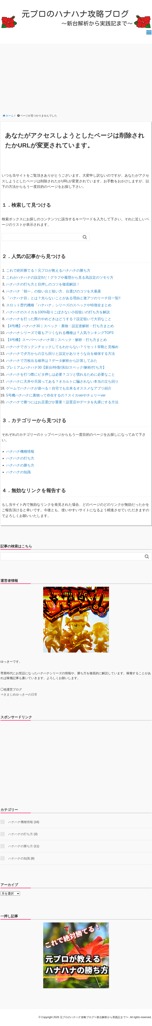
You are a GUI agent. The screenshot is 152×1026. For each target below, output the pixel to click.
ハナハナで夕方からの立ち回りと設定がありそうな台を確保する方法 (60, 353)
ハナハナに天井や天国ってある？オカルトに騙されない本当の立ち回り (62, 381)
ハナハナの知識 (18, 472)
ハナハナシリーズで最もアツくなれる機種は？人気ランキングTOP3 (60, 333)
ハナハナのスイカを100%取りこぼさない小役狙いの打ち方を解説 (58, 312)
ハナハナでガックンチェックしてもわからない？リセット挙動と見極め (62, 347)
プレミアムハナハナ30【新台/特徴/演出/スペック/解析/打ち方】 (56, 367)
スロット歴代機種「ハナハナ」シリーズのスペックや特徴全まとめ (58, 305)
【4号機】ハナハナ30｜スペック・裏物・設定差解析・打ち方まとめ (60, 326)
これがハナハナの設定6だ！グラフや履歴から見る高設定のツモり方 (59, 277)
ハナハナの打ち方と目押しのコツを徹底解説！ (43, 284)
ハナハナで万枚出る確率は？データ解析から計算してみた (51, 360)
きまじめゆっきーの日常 (20, 694)
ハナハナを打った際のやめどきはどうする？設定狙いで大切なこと (58, 319)
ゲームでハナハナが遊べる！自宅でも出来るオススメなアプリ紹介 (58, 388)
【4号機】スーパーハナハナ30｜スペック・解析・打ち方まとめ (56, 340)
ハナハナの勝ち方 (20, 465)
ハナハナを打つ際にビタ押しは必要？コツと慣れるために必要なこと (60, 374)
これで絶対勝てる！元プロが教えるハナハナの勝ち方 (48, 270)
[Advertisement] (76, 77)
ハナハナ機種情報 (20, 451)
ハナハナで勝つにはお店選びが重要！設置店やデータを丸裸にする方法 (62, 402)
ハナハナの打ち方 (20, 458)
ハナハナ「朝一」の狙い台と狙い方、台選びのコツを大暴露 (53, 291)
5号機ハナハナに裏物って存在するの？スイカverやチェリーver (56, 395)
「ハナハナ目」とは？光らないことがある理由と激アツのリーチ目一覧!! (63, 298)
